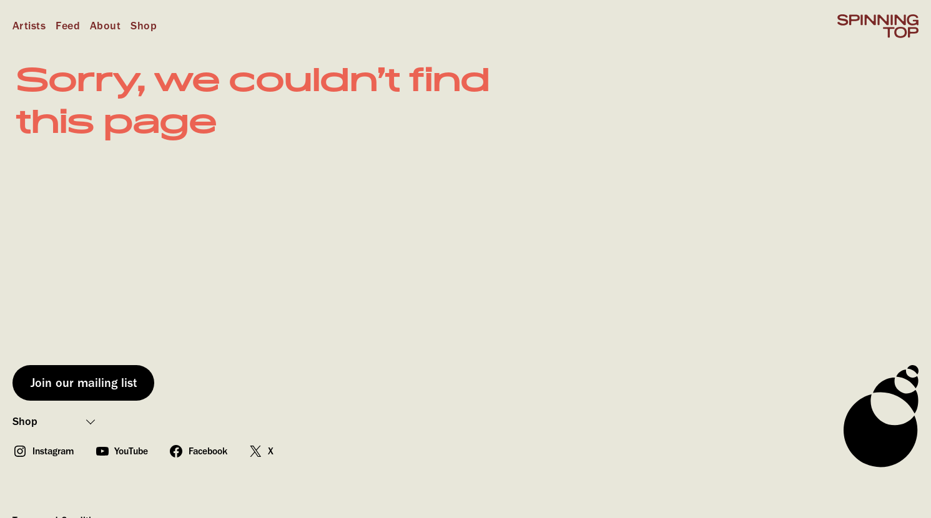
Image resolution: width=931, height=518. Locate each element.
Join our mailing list (84, 383)
